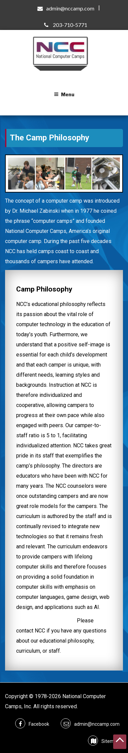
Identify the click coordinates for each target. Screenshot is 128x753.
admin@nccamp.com (70, 8)
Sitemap (110, 741)
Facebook (39, 724)
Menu (64, 94)
